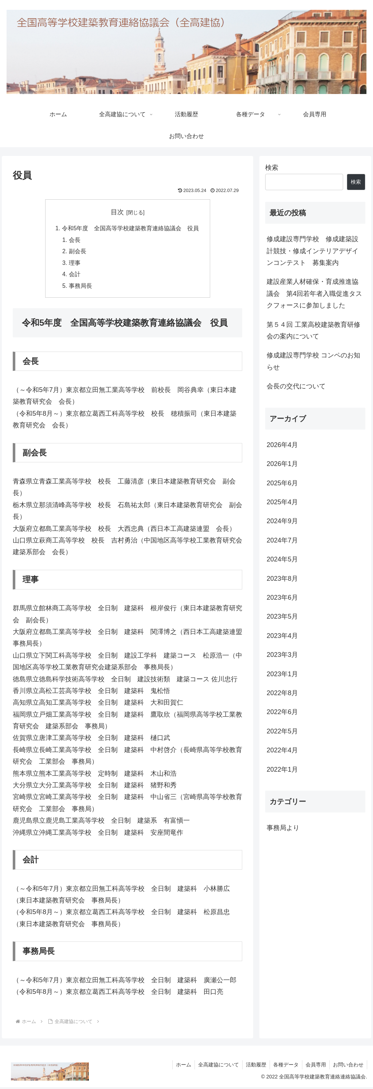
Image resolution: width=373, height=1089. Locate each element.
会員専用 (315, 1066)
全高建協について (215, 1066)
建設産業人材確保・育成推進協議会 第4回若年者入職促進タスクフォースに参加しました (314, 293)
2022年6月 (282, 712)
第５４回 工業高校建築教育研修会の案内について (313, 330)
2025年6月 (282, 483)
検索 (271, 167)
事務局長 (80, 287)
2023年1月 (282, 674)
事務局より (283, 827)
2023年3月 (282, 654)
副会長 (77, 252)
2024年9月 (282, 521)
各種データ (284, 1066)
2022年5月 (282, 731)
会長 (75, 240)
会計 (75, 276)
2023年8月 (282, 578)
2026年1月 (282, 463)
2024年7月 (282, 540)
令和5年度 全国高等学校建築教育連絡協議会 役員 (130, 228)
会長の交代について (296, 386)
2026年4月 (282, 444)
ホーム (179, 1066)
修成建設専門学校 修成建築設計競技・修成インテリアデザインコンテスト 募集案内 (312, 250)
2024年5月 (282, 559)
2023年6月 (282, 597)
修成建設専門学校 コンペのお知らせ (313, 361)
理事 (75, 264)
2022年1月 (282, 769)
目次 (117, 212)
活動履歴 (253, 1066)
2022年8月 (282, 693)
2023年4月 (282, 635)
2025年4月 (282, 502)
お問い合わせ (348, 1066)
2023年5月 (282, 616)
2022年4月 (282, 750)
